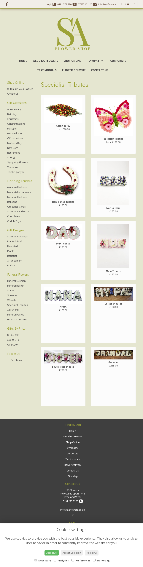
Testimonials (47, 70)
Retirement (13, 152)
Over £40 (12, 344)
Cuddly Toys (14, 221)
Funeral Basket (15, 285)
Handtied (12, 246)
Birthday (12, 114)
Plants (10, 251)
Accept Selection (72, 552)
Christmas (13, 119)
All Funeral (13, 309)
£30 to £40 (13, 339)
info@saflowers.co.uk (72, 509)
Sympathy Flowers (17, 162)
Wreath (11, 300)
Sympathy (97, 61)
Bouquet (12, 255)
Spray (10, 290)
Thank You (13, 167)
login (49, 4)
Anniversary (14, 109)
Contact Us (99, 70)
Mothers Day (14, 143)
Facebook (14, 360)
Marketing (101, 560)
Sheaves (12, 295)
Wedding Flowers (45, 61)
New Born (12, 147)
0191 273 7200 (73, 501)
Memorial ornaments (19, 192)
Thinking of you (16, 172)
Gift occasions (15, 138)
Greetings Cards (16, 206)
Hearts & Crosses (17, 319)
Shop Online (73, 61)
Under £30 (13, 335)
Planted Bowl (14, 241)
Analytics (61, 560)
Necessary (42, 560)
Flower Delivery (73, 70)
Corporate (118, 61)
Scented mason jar (17, 236)
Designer (12, 128)
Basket (11, 265)
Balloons (12, 201)
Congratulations (16, 123)
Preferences (81, 560)
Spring (11, 157)
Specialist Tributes (17, 305)
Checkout (12, 93)
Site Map (73, 476)
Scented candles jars (19, 211)
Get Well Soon (15, 133)
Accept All (51, 552)
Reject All (92, 552)
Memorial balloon (17, 187)
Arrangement (14, 260)
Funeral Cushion (16, 280)
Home (23, 61)
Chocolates (13, 216)
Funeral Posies (15, 314)
